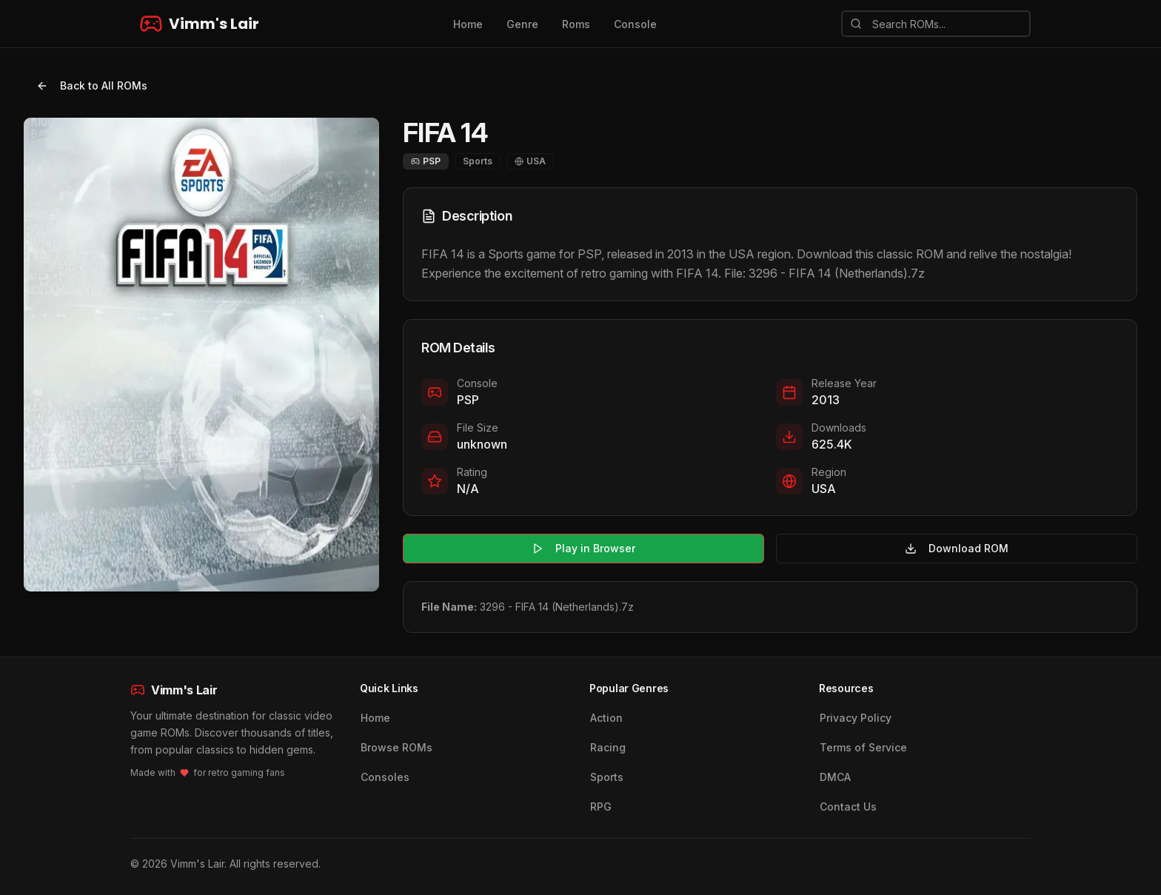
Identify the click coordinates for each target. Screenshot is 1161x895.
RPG (601, 806)
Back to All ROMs (91, 85)
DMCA (835, 777)
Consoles (385, 777)
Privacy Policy (855, 717)
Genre (522, 24)
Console (635, 24)
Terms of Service (863, 747)
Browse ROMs (396, 747)
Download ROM (956, 548)
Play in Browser (583, 548)
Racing (608, 747)
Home (468, 24)
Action (606, 717)
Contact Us (848, 806)
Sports (606, 777)
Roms (576, 24)
